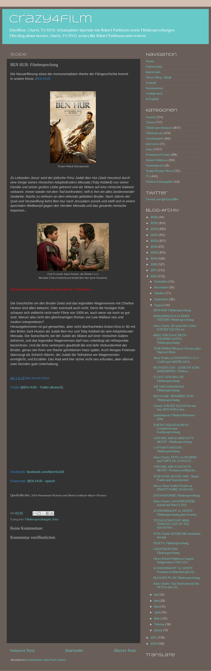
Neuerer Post (22, 650)
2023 (154, 235)
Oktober (159, 293)
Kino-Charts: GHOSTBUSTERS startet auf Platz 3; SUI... (174, 503)
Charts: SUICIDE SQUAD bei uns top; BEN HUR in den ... (175, 407)
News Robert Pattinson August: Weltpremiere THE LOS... (174, 560)
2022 (154, 241)
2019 (154, 258)
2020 (154, 252)
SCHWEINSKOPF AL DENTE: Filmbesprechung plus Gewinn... (176, 512)
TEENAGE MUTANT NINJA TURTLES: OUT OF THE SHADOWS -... (172, 524)
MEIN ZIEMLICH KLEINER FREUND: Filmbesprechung (174, 317)
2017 (154, 270)
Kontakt (151, 83)
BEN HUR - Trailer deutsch (42, 387)
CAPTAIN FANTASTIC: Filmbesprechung (168, 449)
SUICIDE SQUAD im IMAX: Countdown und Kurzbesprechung (171, 428)
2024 (154, 229)
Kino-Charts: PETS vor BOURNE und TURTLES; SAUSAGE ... (175, 459)
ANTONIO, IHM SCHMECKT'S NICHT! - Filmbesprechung (174, 440)
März (158, 618)
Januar (158, 630)
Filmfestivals (154, 133)
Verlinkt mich (154, 93)
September (161, 299)
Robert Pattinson (157, 160)
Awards (151, 117)
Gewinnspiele (154, 138)
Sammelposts (155, 165)
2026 (154, 217)
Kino (55, 519)
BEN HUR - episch (41, 481)
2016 (154, 276)
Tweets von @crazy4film (162, 199)
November (161, 287)
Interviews (152, 144)
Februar (159, 624)
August (159, 305)
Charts (150, 122)
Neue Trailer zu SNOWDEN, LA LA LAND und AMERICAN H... (176, 359)
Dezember (161, 281)
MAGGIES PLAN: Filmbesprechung (177, 578)
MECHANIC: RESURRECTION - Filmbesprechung (174, 398)
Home (150, 61)
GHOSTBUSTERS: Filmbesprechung (167, 550)
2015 (154, 637)
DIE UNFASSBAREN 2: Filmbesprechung (169, 388)
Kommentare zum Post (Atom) (46, 660)
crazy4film (50, 19)
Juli (156, 594)
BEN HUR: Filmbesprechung (172, 310)
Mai (157, 606)
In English (152, 99)
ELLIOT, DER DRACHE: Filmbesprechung (169, 378)
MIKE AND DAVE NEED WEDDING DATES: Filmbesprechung (170, 339)
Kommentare (154, 88)
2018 (154, 264)
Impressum (153, 72)
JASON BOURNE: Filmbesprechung (177, 495)
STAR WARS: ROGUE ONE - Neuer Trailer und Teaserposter (176, 478)
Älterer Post (125, 650)
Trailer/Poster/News (159, 171)
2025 (154, 223)
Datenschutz (154, 66)
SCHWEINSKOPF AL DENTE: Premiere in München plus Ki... (175, 569)
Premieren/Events (158, 154)
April (157, 612)
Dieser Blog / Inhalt (158, 77)
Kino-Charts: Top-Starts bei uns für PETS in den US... (176, 585)
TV (148, 176)
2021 (154, 246)
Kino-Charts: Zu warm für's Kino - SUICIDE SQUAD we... (176, 327)
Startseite (74, 650)
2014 (154, 643)
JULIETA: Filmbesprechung (171, 543)
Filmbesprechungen (38, 519)
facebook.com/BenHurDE (45, 472)
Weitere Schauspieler (159, 181)
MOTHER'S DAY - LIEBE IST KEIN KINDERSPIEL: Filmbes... (176, 369)
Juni (156, 600)
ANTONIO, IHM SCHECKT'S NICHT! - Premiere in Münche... (175, 468)
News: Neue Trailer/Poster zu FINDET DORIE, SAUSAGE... (174, 487)
